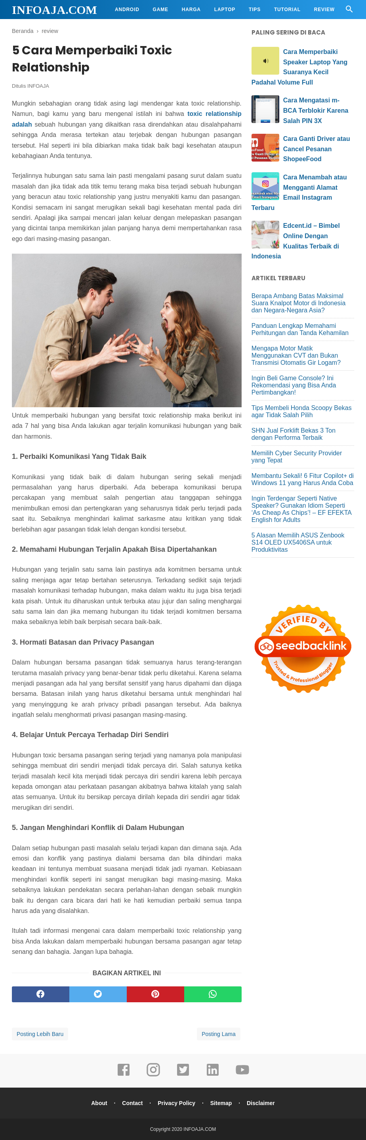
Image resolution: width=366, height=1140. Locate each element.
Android (127, 9)
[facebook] (40, 994)
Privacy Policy (176, 1103)
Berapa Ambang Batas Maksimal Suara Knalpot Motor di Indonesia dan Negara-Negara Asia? (298, 303)
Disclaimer (261, 1103)
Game (160, 9)
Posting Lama (219, 1034)
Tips (255, 9)
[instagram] (153, 1075)
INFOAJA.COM (54, 9)
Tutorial (287, 9)
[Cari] (349, 11)
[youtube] (242, 1075)
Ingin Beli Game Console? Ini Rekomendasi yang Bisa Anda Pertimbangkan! (294, 385)
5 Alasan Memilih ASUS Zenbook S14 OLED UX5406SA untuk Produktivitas (298, 542)
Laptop (224, 9)
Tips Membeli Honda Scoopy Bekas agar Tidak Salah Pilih (302, 411)
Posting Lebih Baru (40, 1034)
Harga (191, 9)
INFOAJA (38, 86)
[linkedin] (213, 1075)
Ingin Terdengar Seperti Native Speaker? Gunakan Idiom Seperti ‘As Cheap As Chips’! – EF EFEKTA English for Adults (301, 509)
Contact (132, 1103)
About (99, 1103)
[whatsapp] (213, 994)
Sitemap (221, 1103)
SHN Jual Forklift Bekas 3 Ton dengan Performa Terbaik (294, 434)
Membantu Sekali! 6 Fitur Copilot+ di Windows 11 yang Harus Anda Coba (303, 479)
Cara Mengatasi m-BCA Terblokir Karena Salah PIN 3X (315, 110)
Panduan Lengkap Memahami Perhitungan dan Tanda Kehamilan (300, 329)
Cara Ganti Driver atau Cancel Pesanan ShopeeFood (316, 148)
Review (324, 9)
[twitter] (98, 994)
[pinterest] (155, 994)
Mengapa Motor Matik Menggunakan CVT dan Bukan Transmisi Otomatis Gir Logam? (296, 355)
